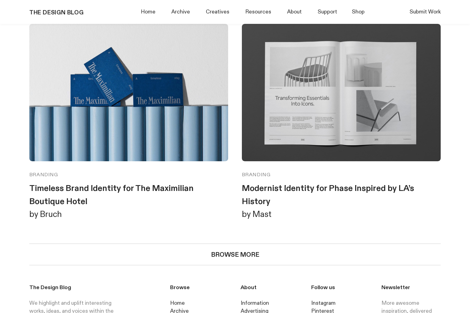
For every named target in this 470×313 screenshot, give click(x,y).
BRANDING (43, 174)
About (294, 11)
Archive (180, 11)
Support (327, 11)
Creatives (217, 11)
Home (148, 11)
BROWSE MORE (235, 255)
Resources (258, 11)
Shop (358, 11)
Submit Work (425, 11)
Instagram (323, 303)
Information (255, 303)
